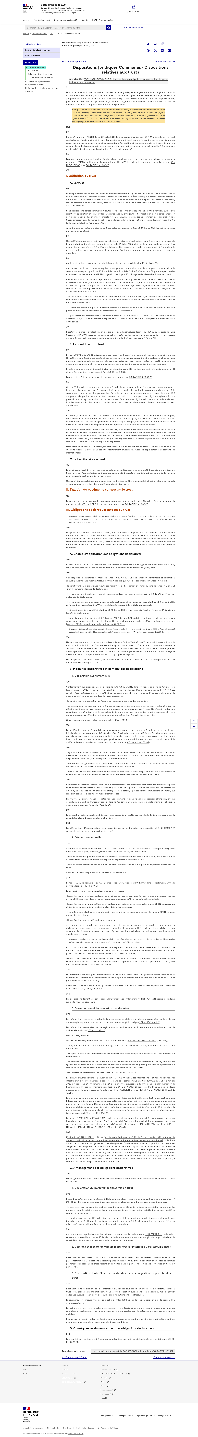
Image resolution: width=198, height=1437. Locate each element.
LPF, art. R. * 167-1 (74, 1127)
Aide (25, 1370)
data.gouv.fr (163, 1415)
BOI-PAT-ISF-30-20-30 (90, 522)
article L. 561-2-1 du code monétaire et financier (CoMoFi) (94, 624)
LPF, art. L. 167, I (95, 1030)
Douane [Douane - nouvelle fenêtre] (103, 1382)
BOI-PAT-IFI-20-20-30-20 (97, 165)
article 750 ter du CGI (161, 601)
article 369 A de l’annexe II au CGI (107, 535)
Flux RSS (65, 1370)
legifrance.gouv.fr (144, 1415)
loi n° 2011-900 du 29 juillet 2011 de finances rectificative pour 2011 (126, 435)
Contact (26, 1374)
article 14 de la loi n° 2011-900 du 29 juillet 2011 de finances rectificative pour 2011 (108, 136)
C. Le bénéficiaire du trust (40, 77)
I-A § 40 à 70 (91, 662)
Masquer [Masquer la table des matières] (32, 62)
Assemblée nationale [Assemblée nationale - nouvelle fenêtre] (108, 1370)
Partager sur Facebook (148, 50)
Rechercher (108, 27)
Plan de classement (39, 33)
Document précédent (76, 61)
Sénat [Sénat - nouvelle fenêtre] (103, 1398)
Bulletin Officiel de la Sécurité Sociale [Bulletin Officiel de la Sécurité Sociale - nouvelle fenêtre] (114, 1374)
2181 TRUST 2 (152, 1234)
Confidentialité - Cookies (85, 1428)
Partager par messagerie (169, 50)
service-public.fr (124, 1415)
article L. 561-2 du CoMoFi (122, 1086)
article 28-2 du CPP (131, 1067)
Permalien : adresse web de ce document (162, 43)
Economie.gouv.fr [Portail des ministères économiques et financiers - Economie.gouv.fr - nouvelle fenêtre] (107, 1390)
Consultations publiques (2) (66, 20)
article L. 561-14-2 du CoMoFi (147, 1089)
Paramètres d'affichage (109, 1428)
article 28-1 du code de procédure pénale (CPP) (90, 1067)
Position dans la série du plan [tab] (37, 50)
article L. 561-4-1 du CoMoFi (114, 1089)
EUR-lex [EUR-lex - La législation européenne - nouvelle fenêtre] (103, 1386)
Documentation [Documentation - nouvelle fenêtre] (67, 1378)
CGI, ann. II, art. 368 (161, 1124)
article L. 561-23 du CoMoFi (141, 1040)
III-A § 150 (165, 689)
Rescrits (85, 20)
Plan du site (67, 1428)
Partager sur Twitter (155, 50)
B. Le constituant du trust (40, 74)
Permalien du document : (74, 1351)
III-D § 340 (150, 567)
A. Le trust (33, 70)
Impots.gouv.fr (106, 1394)
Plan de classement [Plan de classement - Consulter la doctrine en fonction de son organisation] (42, 20)
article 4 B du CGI (148, 774)
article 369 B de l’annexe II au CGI (149, 535)
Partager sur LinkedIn (162, 50)
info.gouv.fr (106, 1415)
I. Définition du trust (36, 67)
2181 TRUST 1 (165, 828)
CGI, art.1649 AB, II (148, 1022)
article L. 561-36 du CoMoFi (120, 1072)
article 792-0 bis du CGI (146, 193)
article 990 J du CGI (113, 372)
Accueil (26, 20)
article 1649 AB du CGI (96, 532)
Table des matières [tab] (33, 44)
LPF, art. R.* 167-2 (95, 1127)
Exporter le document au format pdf (148, 43)
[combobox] (65, 27)
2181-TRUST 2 (147, 998)
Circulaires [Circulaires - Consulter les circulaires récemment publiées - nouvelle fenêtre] (104, 1378)
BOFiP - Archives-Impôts (102, 20)
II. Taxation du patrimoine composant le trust (37, 83)
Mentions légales (53, 1428)
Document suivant (162, 61)
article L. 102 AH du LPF (79, 1137)
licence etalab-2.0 (74, 1433)
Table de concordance (70, 1374)
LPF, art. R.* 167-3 (115, 1127)
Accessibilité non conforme (33, 1428)
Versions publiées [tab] (32, 55)
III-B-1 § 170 (113, 942)
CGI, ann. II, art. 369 (137, 742)
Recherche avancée (133, 27)
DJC (51, 33)
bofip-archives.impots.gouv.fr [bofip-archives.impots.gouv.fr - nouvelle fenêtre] (72, 1382)
